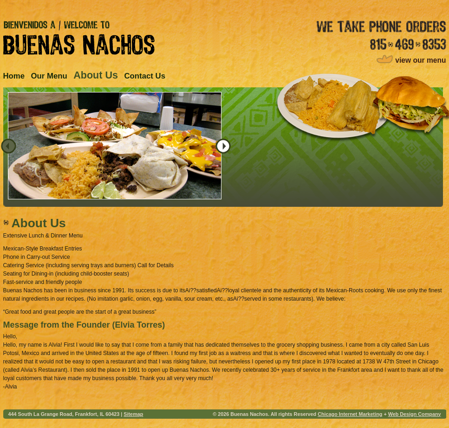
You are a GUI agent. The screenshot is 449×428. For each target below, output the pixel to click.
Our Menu (49, 76)
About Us (95, 75)
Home (14, 76)
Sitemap (133, 414)
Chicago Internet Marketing (350, 414)
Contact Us (144, 76)
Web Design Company (414, 414)
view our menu (420, 60)
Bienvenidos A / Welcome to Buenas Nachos (79, 37)
